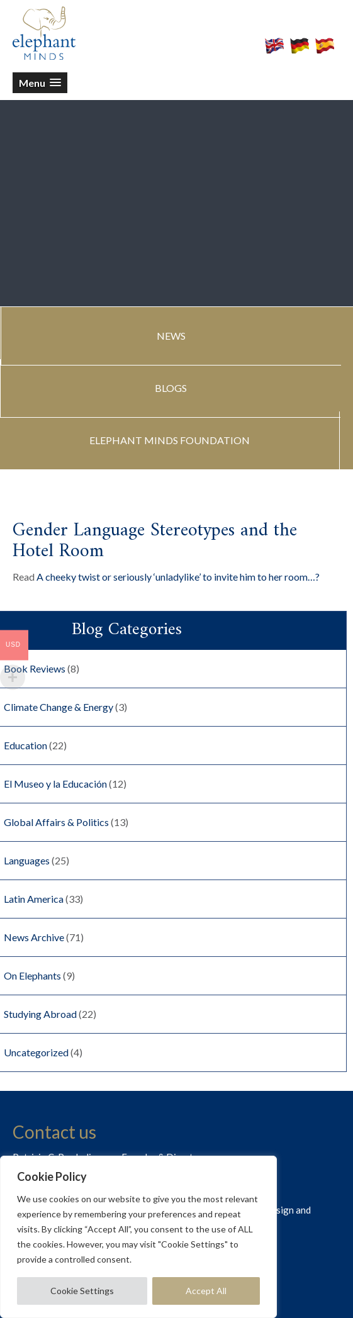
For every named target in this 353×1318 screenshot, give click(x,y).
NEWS (171, 336)
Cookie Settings (82, 1290)
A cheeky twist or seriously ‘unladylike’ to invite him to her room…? (178, 577)
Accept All (206, 1290)
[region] (138, 1237)
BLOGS (171, 388)
